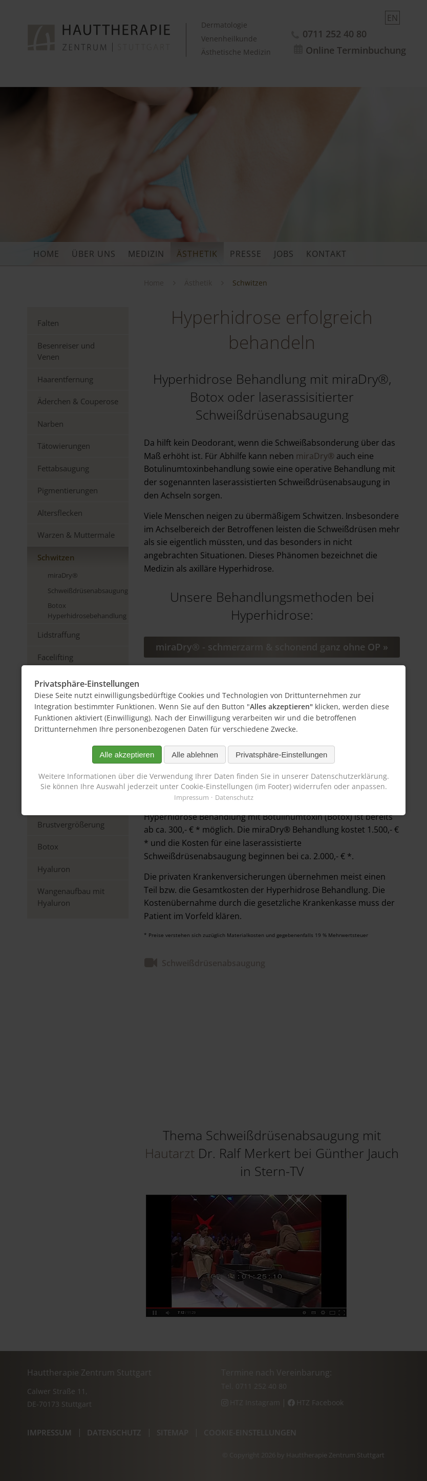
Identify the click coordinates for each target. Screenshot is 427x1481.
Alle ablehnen (195, 754)
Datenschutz (234, 797)
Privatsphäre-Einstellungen (281, 754)
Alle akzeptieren (127, 754)
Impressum (191, 797)
